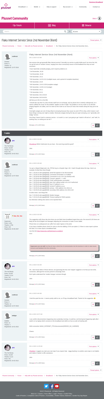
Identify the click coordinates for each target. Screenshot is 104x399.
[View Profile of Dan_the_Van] (18, 216)
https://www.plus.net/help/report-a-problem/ (50, 231)
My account (67, 7)
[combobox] (35, 31)
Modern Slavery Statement (63, 395)
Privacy (60, 393)
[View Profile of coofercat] (15, 56)
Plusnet (6, 6)
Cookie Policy (68, 393)
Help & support (51, 7)
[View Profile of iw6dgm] (14, 315)
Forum (19, 46)
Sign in (94, 18)
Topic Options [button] (95, 40)
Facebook (51, 386)
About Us (34, 393)
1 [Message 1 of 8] (34, 125)
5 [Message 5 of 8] (34, 284)
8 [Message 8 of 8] (34, 363)
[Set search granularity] (86, 31)
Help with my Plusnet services (34, 46)
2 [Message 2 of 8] (34, 154)
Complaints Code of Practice (36, 395)
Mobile (36, 7)
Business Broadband (96, 2)
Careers (40, 393)
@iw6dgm (32, 351)
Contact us (96, 7)
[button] (94, 57)
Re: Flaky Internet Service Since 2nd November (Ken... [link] (72, 46)
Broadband (22, 7)
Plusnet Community (15, 18)
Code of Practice (21, 395)
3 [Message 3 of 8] (34, 205)
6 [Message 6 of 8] (34, 304)
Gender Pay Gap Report (79, 395)
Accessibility (49, 395)
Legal (54, 393)
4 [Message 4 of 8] (34, 255)
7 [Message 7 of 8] (34, 337)
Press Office (48, 393)
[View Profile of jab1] (13, 140)
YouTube (56, 386)
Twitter (46, 386)
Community (83, 7)
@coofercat (32, 144)
